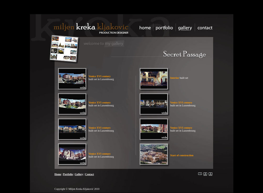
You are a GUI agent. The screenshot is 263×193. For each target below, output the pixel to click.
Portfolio (68, 174)
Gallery (79, 174)
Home (58, 174)
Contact (89, 174)
